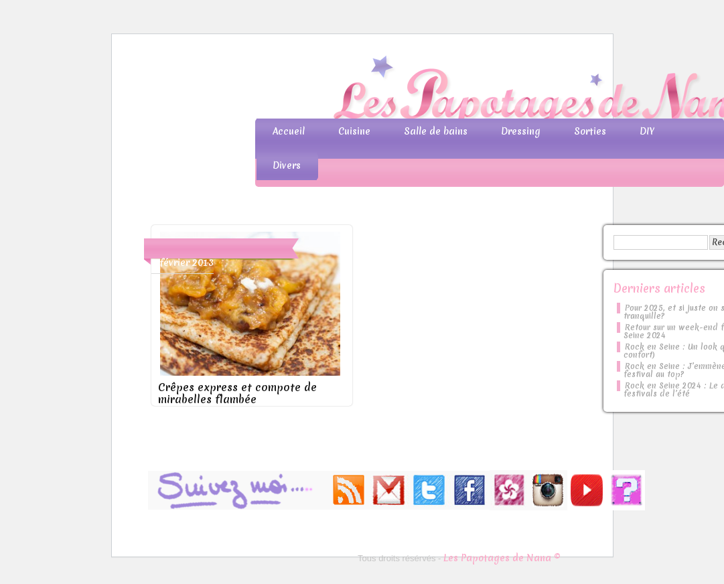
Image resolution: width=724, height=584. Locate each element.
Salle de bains (435, 131)
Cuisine (354, 131)
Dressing (520, 131)
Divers (287, 165)
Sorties (590, 131)
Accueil (289, 131)
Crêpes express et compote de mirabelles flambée (237, 393)
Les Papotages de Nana (451, 91)
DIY (647, 131)
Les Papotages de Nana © (502, 558)
